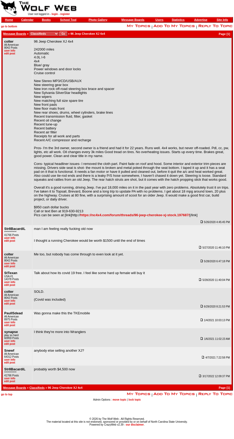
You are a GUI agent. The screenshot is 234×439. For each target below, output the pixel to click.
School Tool (68, 19)
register (65, 14)
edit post (9, 53)
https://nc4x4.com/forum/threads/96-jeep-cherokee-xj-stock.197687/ (134, 215)
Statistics (178, 19)
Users (159, 19)
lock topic (135, 399)
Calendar (27, 19)
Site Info (222, 19)
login (55, 14)
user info (9, 50)
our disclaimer (135, 424)
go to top (6, 394)
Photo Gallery (98, 19)
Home (9, 19)
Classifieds (37, 387)
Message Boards (132, 19)
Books (46, 19)
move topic (119, 399)
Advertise (200, 19)
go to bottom (9, 26)
